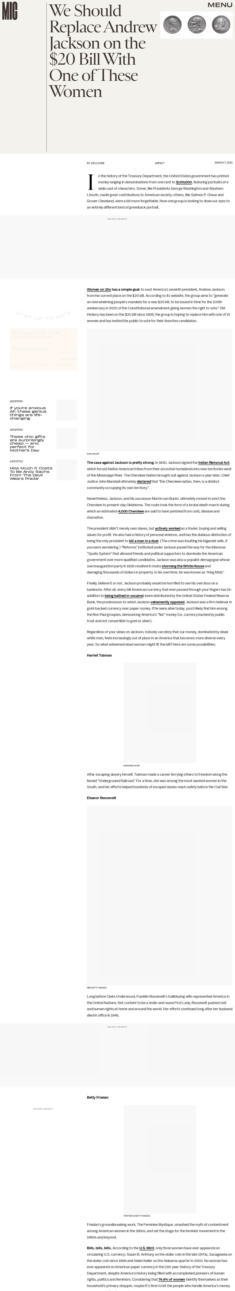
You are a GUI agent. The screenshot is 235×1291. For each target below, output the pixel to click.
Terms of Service (64, 368)
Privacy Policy (17, 370)
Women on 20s (99, 289)
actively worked (167, 528)
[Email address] (43, 352)
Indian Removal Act (213, 463)
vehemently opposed (167, 602)
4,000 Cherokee (131, 511)
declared (144, 481)
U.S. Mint (146, 1248)
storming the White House (183, 566)
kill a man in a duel (143, 541)
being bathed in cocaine (124, 596)
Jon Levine (97, 163)
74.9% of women (171, 1279)
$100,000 (184, 182)
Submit (68, 363)
